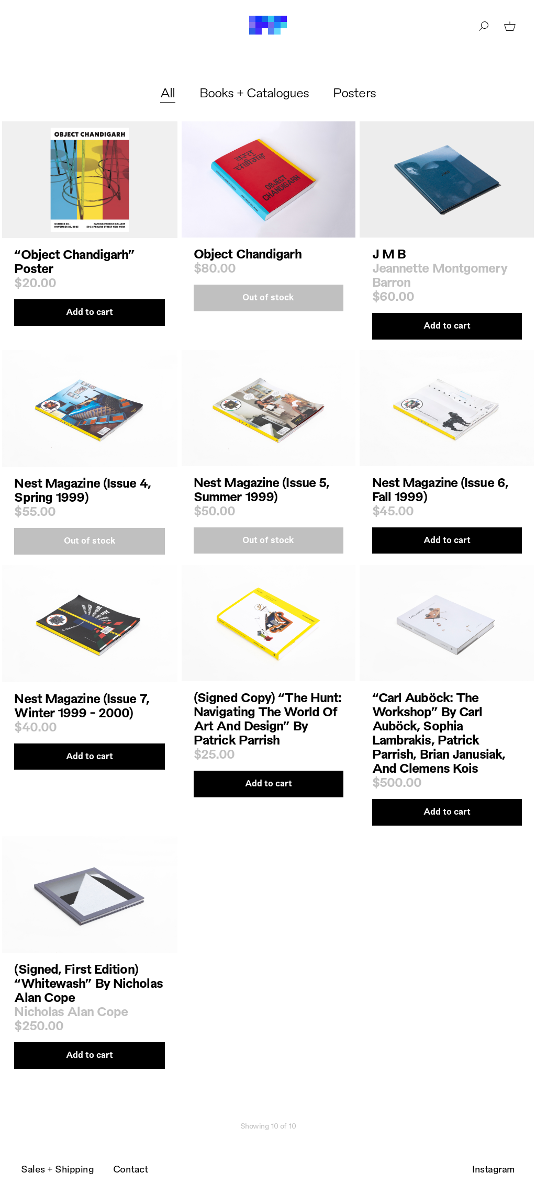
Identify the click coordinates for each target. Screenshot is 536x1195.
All (167, 91)
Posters (354, 91)
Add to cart (89, 312)
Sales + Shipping (57, 1168)
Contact (130, 1168)
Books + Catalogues (254, 91)
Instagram (493, 1168)
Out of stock (268, 297)
